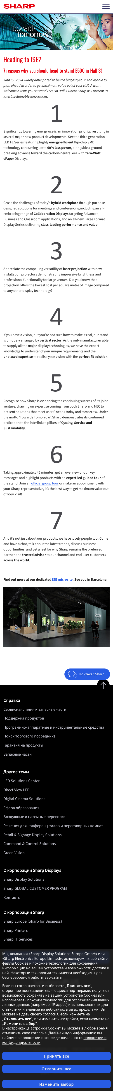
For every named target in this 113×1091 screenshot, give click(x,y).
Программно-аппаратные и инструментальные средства (53, 727)
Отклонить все (56, 1068)
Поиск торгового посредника (29, 736)
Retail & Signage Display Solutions (32, 835)
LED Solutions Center (21, 781)
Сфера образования (21, 808)
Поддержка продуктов (23, 718)
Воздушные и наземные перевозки (34, 817)
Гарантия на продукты (23, 745)
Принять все (56, 1056)
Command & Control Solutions (29, 844)
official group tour (45, 483)
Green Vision (14, 853)
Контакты (12, 897)
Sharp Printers (15, 930)
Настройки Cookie (43, 1028)
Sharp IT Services (18, 939)
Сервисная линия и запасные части (34, 709)
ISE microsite (62, 579)
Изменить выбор (56, 1084)
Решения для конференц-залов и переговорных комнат (53, 826)
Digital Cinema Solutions (24, 799)
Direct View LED (16, 790)
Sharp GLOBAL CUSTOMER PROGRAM (35, 888)
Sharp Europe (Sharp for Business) (32, 921)
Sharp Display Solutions (23, 879)
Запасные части (17, 754)
